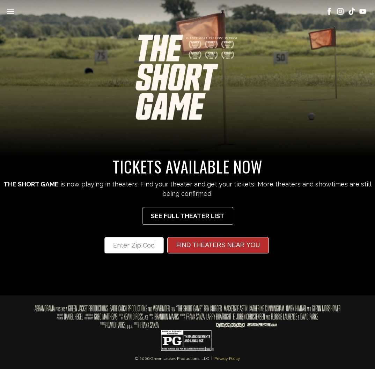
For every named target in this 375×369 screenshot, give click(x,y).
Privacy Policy (227, 358)
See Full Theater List (188, 216)
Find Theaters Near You (218, 245)
